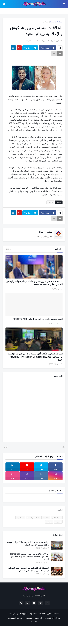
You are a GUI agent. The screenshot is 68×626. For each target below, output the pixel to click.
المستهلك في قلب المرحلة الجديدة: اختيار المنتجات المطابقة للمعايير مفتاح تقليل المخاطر (28, 569)
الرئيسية (38, 618)
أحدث (62, 447)
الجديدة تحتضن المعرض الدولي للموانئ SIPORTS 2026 (38, 319)
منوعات (46, 22)
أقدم (6, 447)
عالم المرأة (20, 518)
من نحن (28, 618)
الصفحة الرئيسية (56, 22)
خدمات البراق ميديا (33, 518)
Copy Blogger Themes (49, 613)
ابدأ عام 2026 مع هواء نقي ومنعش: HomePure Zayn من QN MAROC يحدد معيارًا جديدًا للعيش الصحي (29, 556)
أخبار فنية (46, 518)
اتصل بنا (34, 621)
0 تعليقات (28, 40)
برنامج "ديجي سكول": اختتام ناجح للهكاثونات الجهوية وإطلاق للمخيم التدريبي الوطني (28, 543)
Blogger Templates (28, 613)
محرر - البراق (45, 231)
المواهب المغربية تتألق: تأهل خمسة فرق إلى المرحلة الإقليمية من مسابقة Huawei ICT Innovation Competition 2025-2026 (35, 356)
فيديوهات (58, 522)
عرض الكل (9, 249)
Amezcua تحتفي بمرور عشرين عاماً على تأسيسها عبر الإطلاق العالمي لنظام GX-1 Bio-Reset (34, 283)
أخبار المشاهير (56, 518)
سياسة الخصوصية (15, 618)
